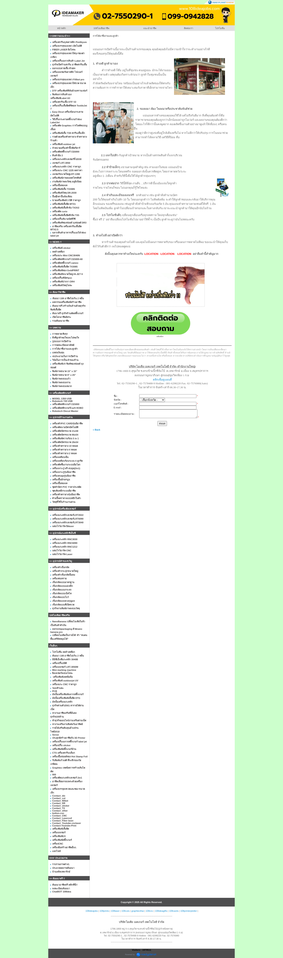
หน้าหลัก (61, 28)
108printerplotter (188, 911)
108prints (104, 911)
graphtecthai (137, 911)
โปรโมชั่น (220, 28)
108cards (173, 911)
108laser (115, 911)
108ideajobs (92, 911)
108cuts (125, 911)
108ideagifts (161, 911)
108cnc (149, 911)
